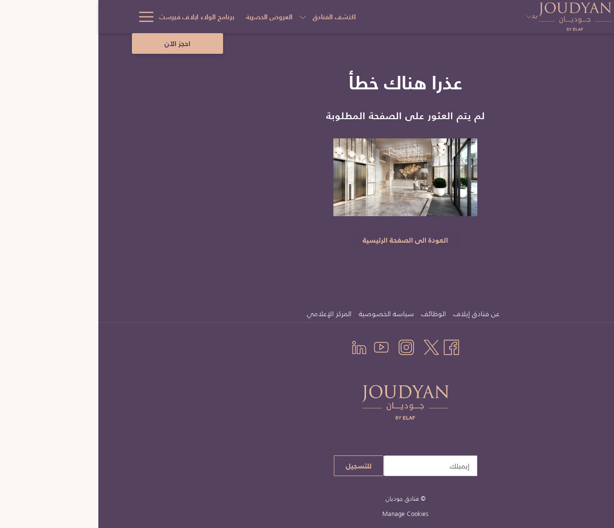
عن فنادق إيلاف (378, 313)
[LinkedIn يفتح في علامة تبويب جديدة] (261, 346)
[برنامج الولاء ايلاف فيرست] (248, 16)
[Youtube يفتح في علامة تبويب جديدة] (283, 346)
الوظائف (335, 313)
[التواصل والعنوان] (174, 16)
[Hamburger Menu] (44, 16)
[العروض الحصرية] (321, 16)
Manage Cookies (307, 514)
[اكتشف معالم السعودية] (104, 16)
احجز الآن (79, 43)
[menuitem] (379, 313)
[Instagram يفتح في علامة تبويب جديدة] (308, 346)
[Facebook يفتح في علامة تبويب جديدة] (353, 346)
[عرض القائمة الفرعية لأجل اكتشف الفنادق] (354, 16)
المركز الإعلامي (231, 313)
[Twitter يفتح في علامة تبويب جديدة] (333, 346)
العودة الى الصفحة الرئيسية (307, 240)
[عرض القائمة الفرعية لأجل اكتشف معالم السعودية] (59, 16)
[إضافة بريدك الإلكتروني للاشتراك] (332, 465)
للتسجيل (260, 466)
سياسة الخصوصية (288, 313)
